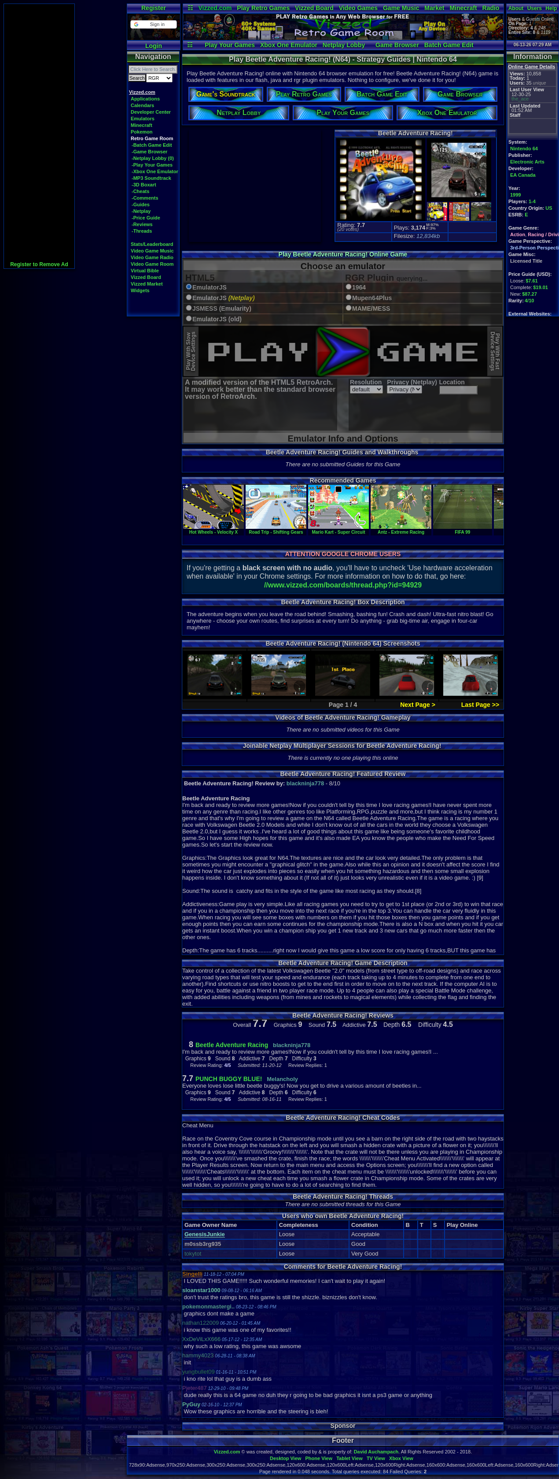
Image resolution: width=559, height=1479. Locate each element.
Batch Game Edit (449, 44)
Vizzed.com (215, 7)
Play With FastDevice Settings (494, 351)
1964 (359, 287)
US (548, 208)
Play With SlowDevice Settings (190, 351)
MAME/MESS (371, 308)
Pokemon (142, 131)
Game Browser (397, 44)
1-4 (532, 201)
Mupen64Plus (372, 298)
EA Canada (523, 175)
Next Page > (417, 704)
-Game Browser (149, 151)
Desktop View (285, 1458)
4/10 (529, 300)
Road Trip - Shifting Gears (276, 530)
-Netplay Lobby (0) (153, 158)
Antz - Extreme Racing (401, 530)
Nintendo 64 (524, 148)
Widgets (140, 290)
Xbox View (401, 1458)
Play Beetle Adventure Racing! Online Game (343, 254)
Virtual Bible (145, 270)
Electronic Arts (527, 161)
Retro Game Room (152, 138)
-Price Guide (146, 217)
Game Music (401, 7)
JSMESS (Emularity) (221, 308)
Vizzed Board (314, 7)
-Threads (142, 231)
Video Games (358, 7)
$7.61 (532, 280)
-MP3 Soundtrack (151, 178)
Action (517, 234)
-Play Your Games (152, 164)
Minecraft (463, 7)
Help (551, 8)
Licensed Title (526, 261)
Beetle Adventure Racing (231, 1044)
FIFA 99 (462, 530)
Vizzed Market (147, 283)
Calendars (142, 105)
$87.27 (529, 294)
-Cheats (140, 191)
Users (534, 8)
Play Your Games (230, 44)
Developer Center (151, 112)
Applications (145, 98)
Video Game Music (152, 250)
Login (153, 45)
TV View (376, 1458)
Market (434, 7)
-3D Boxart (144, 184)
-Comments (145, 198)
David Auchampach (376, 1451)
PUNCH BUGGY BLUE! (228, 1078)
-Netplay (141, 211)
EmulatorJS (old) (217, 319)
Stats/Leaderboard (152, 244)
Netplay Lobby (344, 44)
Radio (491, 7)
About (516, 8)
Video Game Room (152, 264)
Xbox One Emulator (288, 44)
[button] (153, 24)
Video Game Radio (152, 257)
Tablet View (349, 1458)
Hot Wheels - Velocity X (213, 530)
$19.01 (540, 287)
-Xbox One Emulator (155, 171)
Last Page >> (480, 704)
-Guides (141, 204)
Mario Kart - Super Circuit (338, 530)
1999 (515, 194)
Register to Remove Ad (39, 264)
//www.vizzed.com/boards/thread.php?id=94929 (343, 585)
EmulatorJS (209, 287)
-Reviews (142, 224)
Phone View (318, 1458)
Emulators (142, 118)
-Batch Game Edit (152, 145)
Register (153, 7)
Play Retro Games (263, 7)
